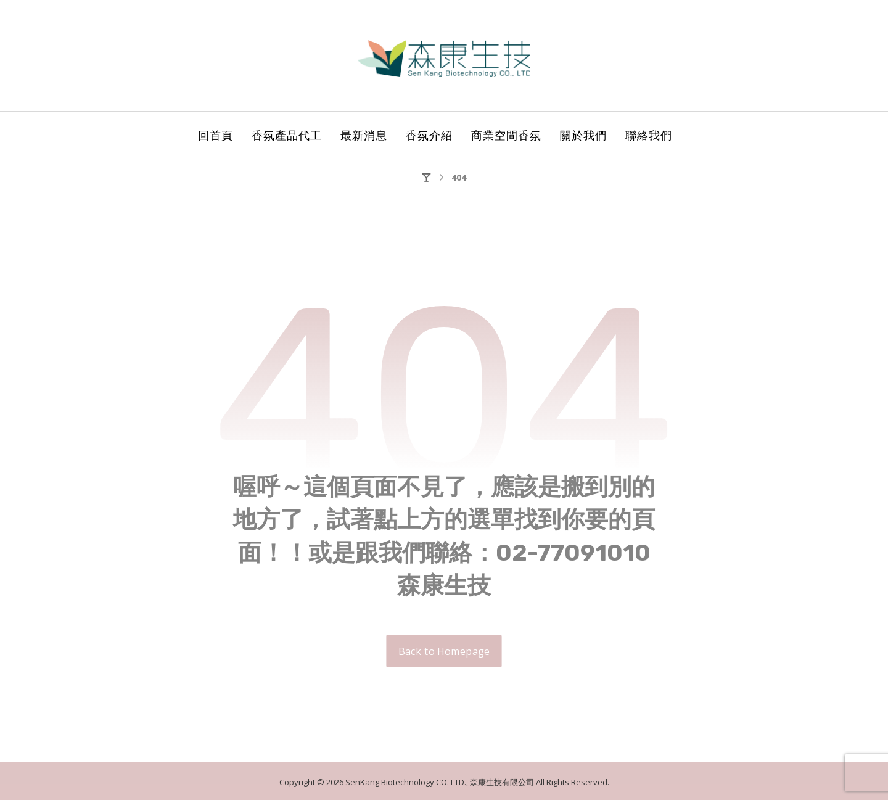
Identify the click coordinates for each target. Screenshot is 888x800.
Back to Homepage (444, 651)
